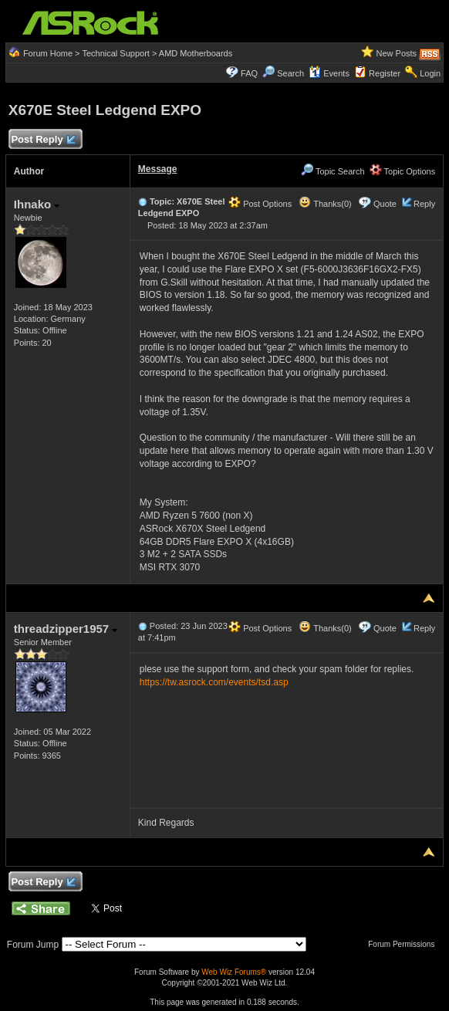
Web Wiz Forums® (233, 972)
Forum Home (48, 53)
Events (329, 73)
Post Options (260, 203)
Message (157, 169)
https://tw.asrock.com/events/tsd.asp (214, 682)
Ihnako (37, 204)
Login (430, 73)
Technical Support (115, 53)
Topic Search (332, 171)
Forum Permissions (405, 944)
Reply (424, 203)
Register (384, 73)
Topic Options (403, 171)
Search (290, 73)
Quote (385, 203)
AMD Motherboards (195, 53)
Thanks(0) (325, 203)
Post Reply (43, 140)
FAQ (249, 73)
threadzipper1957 (66, 628)
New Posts (396, 53)
